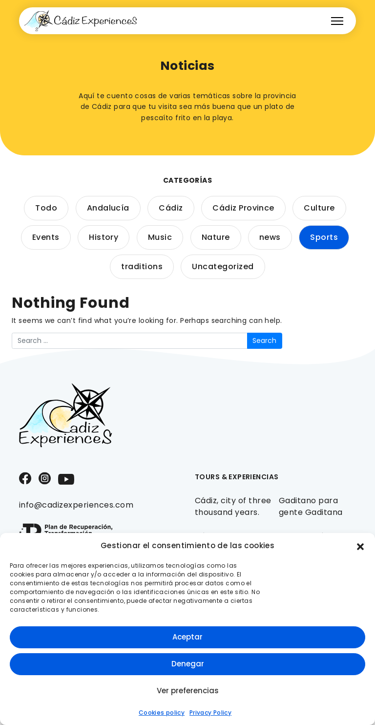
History (103, 237)
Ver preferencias (188, 690)
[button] (360, 546)
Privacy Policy (210, 712)
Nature (216, 237)
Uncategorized (222, 266)
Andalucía (108, 207)
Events (46, 237)
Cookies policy (162, 712)
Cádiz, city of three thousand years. (233, 506)
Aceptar (187, 637)
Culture (319, 207)
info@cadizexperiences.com (76, 505)
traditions (142, 266)
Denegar (187, 664)
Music (160, 237)
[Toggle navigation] (337, 21)
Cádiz (171, 207)
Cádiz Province (243, 207)
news (270, 237)
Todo (46, 207)
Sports (324, 237)
